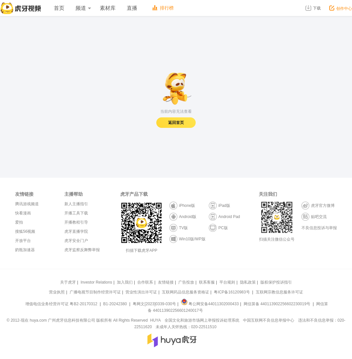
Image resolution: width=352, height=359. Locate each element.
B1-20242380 (115, 304)
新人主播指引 (76, 204)
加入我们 (125, 282)
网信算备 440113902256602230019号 (276, 304)
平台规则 (227, 282)
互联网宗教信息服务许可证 (279, 292)
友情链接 (166, 282)
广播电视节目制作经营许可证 (95, 292)
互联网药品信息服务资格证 (185, 292)
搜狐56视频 (25, 231)
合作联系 (145, 282)
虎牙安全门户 (76, 240)
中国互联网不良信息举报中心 (268, 320)
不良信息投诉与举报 (319, 228)
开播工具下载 (76, 213)
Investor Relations (96, 282)
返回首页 (176, 122)
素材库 (108, 8)
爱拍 (19, 222)
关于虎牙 (68, 282)
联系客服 (207, 282)
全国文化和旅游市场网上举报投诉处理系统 (202, 320)
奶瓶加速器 (25, 250)
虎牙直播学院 (76, 231)
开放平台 (23, 240)
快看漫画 (23, 213)
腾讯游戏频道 (27, 204)
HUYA (155, 320)
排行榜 (163, 7)
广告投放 (186, 282)
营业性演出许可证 (141, 292)
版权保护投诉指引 (276, 282)
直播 (132, 8)
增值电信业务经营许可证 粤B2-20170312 (62, 304)
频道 (83, 8)
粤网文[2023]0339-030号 (154, 304)
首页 (59, 8)
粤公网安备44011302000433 (210, 304)
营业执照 (57, 292)
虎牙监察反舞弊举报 (82, 250)
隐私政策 (248, 282)
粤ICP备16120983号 (232, 292)
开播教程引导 (76, 222)
